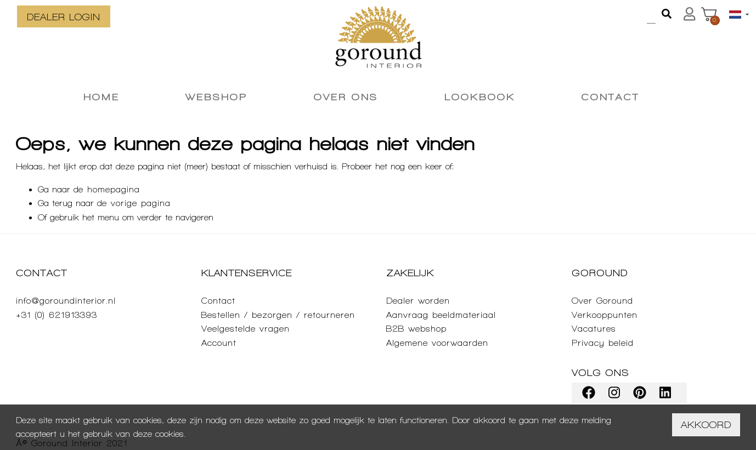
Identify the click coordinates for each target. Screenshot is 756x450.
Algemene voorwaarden (437, 343)
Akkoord (706, 424)
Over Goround (602, 300)
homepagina (113, 189)
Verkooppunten (604, 315)
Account (218, 343)
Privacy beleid (603, 343)
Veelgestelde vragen (245, 328)
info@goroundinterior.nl (66, 300)
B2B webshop (416, 328)
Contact (218, 300)
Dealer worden (418, 300)
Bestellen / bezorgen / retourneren (278, 315)
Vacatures (594, 328)
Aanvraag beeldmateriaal (441, 315)
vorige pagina (141, 203)
